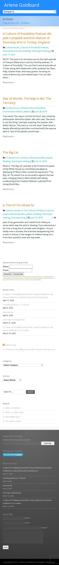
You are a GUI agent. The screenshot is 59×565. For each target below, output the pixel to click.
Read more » (9, 82)
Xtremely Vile (8, 312)
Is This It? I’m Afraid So (18, 205)
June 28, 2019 (39, 111)
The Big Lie (10, 152)
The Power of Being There (14, 320)
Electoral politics (37, 108)
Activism (25, 108)
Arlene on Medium (12, 408)
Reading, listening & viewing (36, 51)
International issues (12, 51)
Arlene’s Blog (10, 345)
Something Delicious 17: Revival (16, 305)
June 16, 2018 (35, 217)
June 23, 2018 (39, 161)
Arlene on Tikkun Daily (14, 412)
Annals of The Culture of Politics (29, 210)
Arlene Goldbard (21, 5)
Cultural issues (12, 47)
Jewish (27, 111)
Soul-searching (18, 217)
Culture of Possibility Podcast (34, 47)
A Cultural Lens (12, 108)
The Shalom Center (13, 421)
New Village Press (12, 417)
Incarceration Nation (13, 111)
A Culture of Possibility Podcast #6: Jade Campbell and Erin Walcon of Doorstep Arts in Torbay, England (27, 37)
